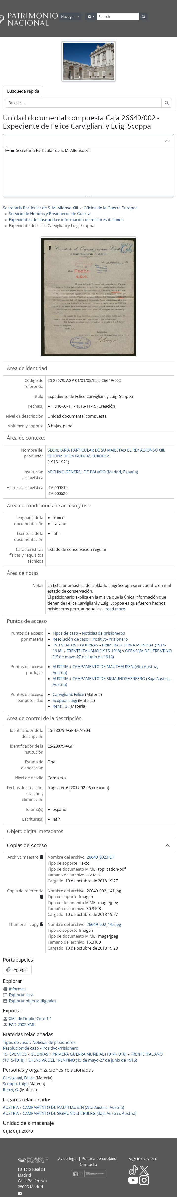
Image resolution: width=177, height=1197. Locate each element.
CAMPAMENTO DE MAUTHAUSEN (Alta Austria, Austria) (73, 1107)
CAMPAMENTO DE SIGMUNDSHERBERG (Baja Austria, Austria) (80, 1113)
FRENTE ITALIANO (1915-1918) (94, 651)
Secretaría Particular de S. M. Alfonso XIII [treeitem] (50, 150)
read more (115, 609)
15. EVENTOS (64, 645)
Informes (14, 989)
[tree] (88, 172)
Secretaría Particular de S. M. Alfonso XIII (40, 207)
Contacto (88, 1164)
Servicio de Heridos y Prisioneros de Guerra (49, 213)
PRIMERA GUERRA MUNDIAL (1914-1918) (89, 1054)
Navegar (68, 16)
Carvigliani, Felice (68, 694)
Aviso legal (68, 1158)
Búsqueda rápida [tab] (23, 91)
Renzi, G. (61, 706)
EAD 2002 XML (19, 1024)
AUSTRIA (60, 666)
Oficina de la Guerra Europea (111, 207)
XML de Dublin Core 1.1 (27, 1018)
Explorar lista (18, 995)
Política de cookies (99, 1158)
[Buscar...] (83, 103)
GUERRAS (89, 645)
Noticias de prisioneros (103, 633)
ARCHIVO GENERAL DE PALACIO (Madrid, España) (93, 472)
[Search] (118, 16)
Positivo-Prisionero (110, 639)
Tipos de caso (65, 633)
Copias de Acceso (27, 845)
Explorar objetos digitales (29, 1001)
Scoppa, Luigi (65, 700)
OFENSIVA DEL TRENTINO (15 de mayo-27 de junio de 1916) (82, 1060)
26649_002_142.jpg (104, 924)
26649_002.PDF (101, 857)
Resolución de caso (70, 639)
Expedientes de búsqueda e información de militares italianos (66, 219)
